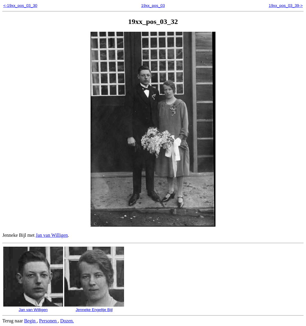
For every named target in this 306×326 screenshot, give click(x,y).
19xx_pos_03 (153, 5)
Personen (48, 320)
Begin (30, 320)
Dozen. (67, 320)
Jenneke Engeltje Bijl (94, 307)
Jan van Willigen (52, 235)
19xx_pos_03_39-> (286, 5)
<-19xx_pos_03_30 (20, 5)
